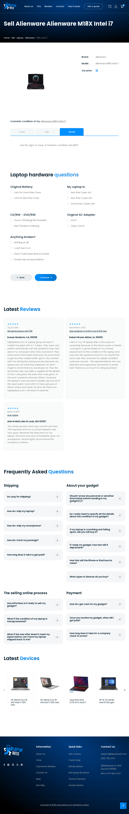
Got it (93, 220)
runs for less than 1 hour (36, 198)
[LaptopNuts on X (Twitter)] (13, 765)
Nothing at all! (64, 242)
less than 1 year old (93, 192)
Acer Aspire (12, 415)
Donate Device (76, 785)
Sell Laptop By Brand (79, 772)
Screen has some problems (64, 259)
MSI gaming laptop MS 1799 (19, 331)
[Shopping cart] (122, 6)
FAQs (38, 760)
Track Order (75, 760)
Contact (60, 6)
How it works (74, 6)
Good (72, 131)
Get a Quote (75, 754)
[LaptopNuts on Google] (8, 765)
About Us (40, 754)
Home (6, 37)
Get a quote (93, 6)
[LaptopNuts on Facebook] (4, 765)
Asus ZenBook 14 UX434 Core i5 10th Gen (88, 331)
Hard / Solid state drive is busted (64, 254)
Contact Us (41, 772)
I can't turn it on (64, 248)
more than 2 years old (93, 204)
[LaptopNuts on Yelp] (17, 765)
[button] (124, 690)
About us (28, 6)
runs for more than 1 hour (36, 192)
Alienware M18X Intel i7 (53, 121)
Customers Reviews (46, 766)
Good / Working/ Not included (36, 220)
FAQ (39, 6)
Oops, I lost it (93, 226)
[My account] (116, 6)
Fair (47, 131)
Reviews (48, 6)
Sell (13, 37)
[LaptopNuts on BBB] (22, 765)
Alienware (30, 37)
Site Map (40, 785)
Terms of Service (77, 779)
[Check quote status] (110, 6)
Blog (38, 779)
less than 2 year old (93, 198)
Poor (22, 131)
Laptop (20, 37)
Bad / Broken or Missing (36, 226)
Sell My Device (76, 766)
